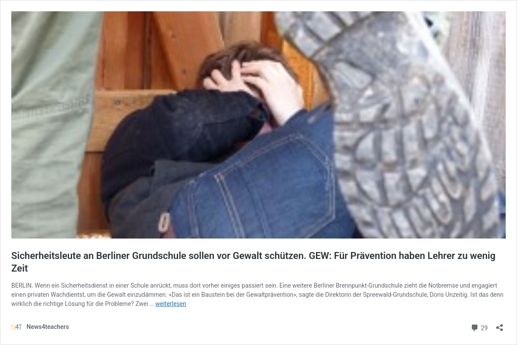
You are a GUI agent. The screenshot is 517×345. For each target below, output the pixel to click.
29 (479, 327)
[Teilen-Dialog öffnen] (500, 325)
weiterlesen (171, 303)
